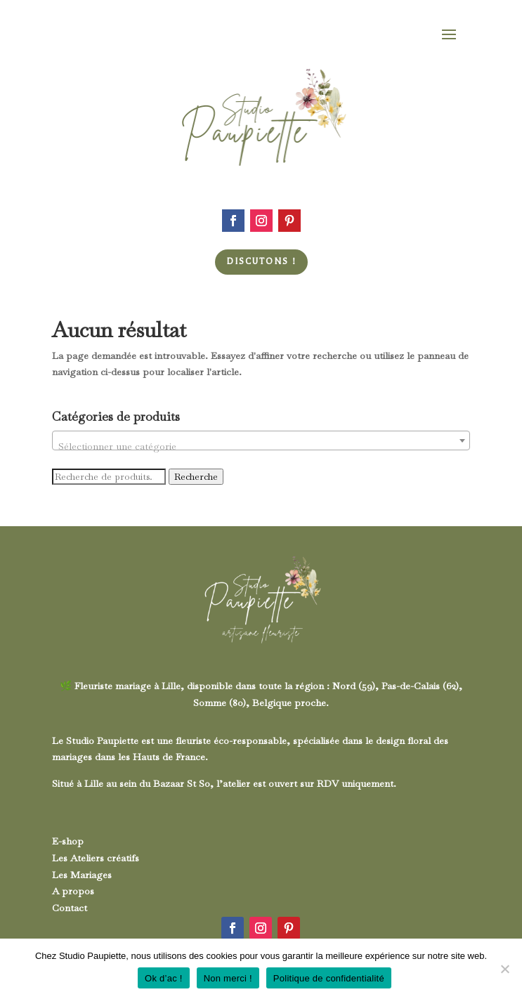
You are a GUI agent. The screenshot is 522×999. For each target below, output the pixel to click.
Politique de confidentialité (328, 978)
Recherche (196, 477)
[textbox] (261, 446)
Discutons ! (261, 261)
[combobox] (260, 440)
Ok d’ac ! (164, 978)
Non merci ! (228, 978)
